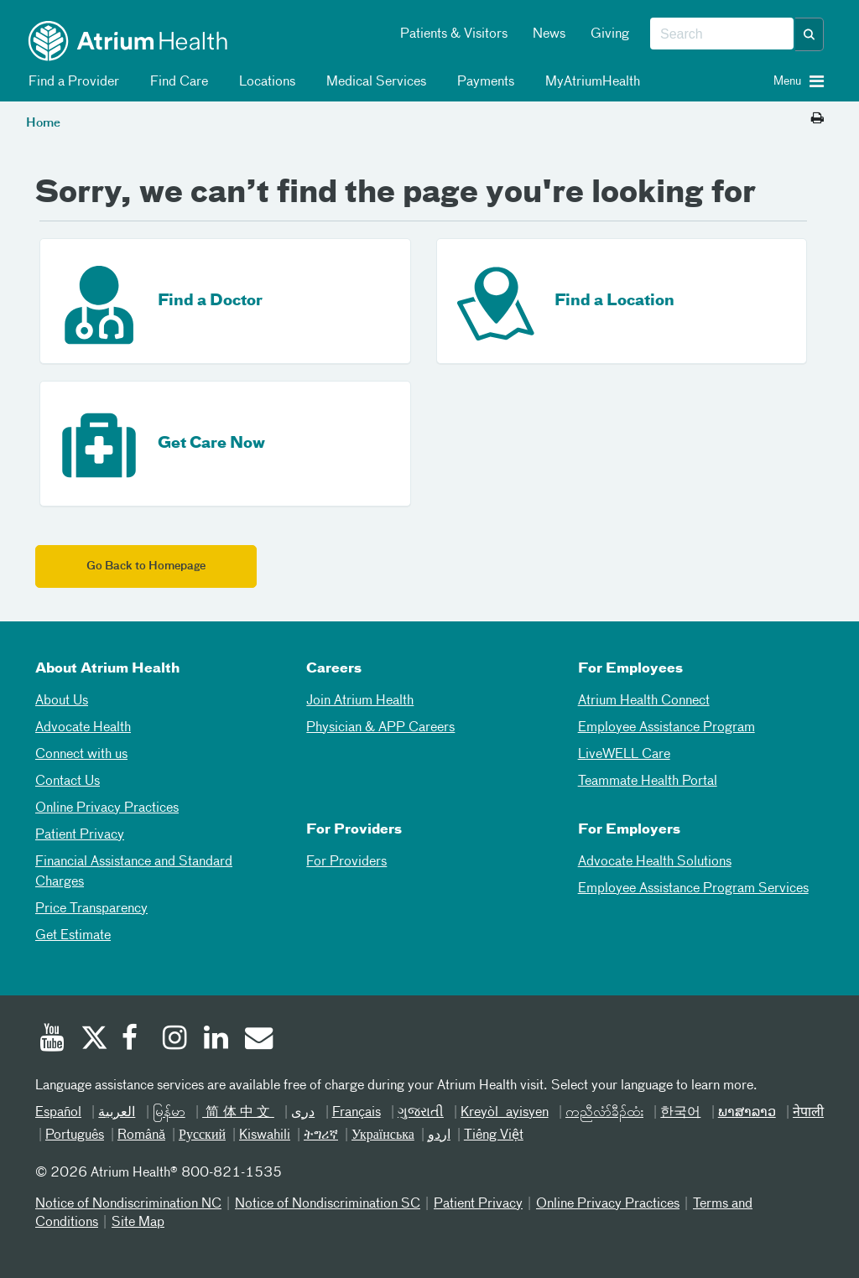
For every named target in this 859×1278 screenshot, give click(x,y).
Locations (264, 82)
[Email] (257, 1040)
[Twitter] (93, 1040)
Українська (382, 1135)
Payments (482, 82)
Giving (610, 34)
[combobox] (722, 34)
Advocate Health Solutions (654, 862)
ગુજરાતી (421, 1113)
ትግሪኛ (321, 1135)
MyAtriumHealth (589, 82)
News (549, 34)
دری (303, 1113)
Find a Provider (71, 82)
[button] (809, 34)
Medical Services (373, 82)
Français (356, 1113)
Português (74, 1135)
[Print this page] (817, 119)
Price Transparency (91, 909)
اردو (439, 1135)
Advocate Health (83, 728)
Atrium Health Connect (644, 701)
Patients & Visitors (454, 34)
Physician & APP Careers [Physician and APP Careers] (380, 728)
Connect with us (81, 754)
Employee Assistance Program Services (693, 889)
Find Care (176, 82)
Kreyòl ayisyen (504, 1113)
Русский (202, 1135)
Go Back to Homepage (146, 566)
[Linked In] (216, 1040)
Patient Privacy (79, 835)
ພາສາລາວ (747, 1113)
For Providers (346, 862)
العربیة (116, 1113)
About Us (61, 701)
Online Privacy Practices (107, 808)
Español (58, 1113)
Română (141, 1135)
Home (43, 123)
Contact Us (67, 781)
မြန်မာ (169, 1113)
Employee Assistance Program (666, 728)
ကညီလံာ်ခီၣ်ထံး (604, 1113)
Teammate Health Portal (647, 781)
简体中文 (238, 1113)
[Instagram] (175, 1040)
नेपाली (808, 1113)
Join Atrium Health (360, 701)
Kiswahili (264, 1135)
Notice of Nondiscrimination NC (128, 1204)
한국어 (680, 1113)
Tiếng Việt (493, 1135)
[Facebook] (134, 1040)
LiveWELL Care (624, 754)
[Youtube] (52, 1040)
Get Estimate (73, 936)
